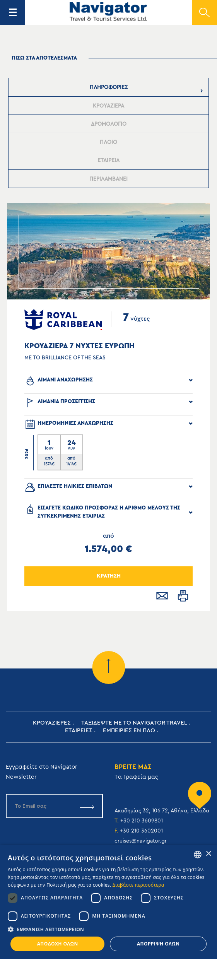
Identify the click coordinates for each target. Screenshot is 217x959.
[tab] (108, 87)
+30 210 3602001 (141, 831)
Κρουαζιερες (52, 723)
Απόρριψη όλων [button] (158, 943)
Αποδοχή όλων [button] (57, 943)
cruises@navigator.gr (140, 841)
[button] (108, 929)
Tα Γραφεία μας (136, 777)
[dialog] (108, 902)
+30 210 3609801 (141, 821)
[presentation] (109, 87)
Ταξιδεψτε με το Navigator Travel (134, 723)
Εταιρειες (78, 730)
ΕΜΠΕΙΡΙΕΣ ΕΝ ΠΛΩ (129, 730)
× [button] (208, 854)
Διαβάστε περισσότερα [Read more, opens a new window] (138, 885)
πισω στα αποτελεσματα (44, 58)
